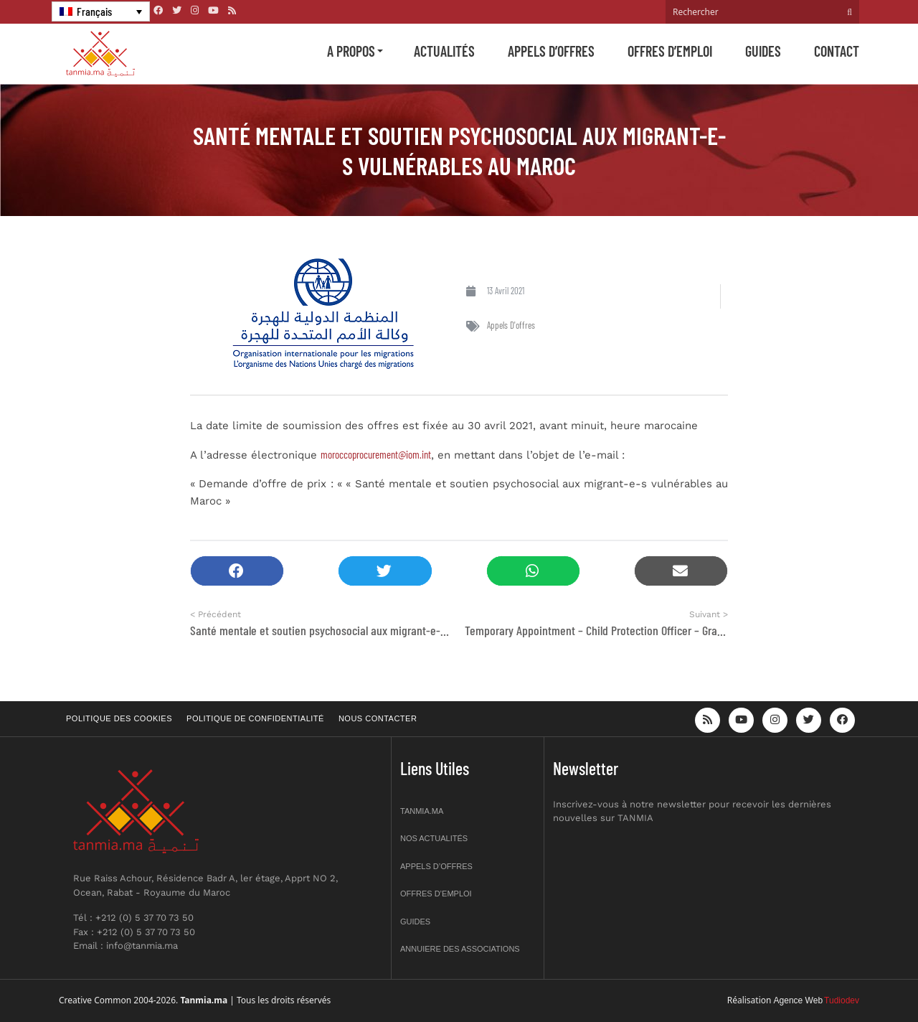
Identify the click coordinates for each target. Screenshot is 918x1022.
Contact (836, 51)
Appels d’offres (551, 51)
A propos (351, 51)
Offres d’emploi (670, 51)
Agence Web (798, 1000)
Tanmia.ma (421, 811)
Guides (763, 51)
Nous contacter (378, 718)
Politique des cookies (119, 718)
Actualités (444, 51)
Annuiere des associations (460, 948)
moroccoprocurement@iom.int (376, 454)
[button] (237, 570)
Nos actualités (434, 838)
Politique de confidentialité (255, 718)
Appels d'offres (511, 325)
